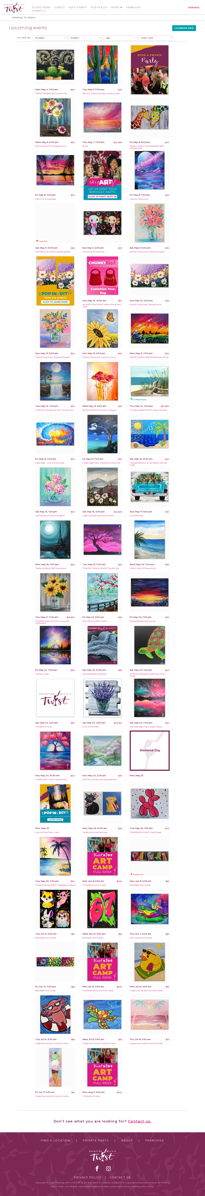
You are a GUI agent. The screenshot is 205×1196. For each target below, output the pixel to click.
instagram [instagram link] (108, 1168)
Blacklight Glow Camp (45, 990)
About (127, 1140)
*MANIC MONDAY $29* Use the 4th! (51, 93)
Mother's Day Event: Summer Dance (99, 357)
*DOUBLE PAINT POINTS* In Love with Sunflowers (52, 622)
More (115, 7)
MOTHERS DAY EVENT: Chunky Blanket (53, 252)
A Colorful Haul (136, 516)
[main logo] (14, 3)
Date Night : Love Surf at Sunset (50, 463)
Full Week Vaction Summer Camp (98, 990)
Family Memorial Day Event (95, 832)
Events (60, 7)
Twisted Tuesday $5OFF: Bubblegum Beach (55, 885)
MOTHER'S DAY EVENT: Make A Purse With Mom (102, 305)
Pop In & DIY (99, 7)
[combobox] (50, 37)
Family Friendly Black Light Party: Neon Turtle (147, 675)
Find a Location (55, 1140)
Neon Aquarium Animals (141, 938)
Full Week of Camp (91, 1096)
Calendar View (184, 28)
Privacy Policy (87, 1177)
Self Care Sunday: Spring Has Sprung (99, 779)
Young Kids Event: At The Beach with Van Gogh (148, 464)
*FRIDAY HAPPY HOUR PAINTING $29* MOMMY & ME (147, 147)
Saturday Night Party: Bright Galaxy (146, 727)
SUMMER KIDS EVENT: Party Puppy (145, 832)
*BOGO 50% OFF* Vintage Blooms (50, 146)
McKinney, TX (38, 11)
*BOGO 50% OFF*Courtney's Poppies (99, 410)
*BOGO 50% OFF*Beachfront (143, 568)
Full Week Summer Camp (94, 885)
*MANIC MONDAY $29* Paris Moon (50, 568)
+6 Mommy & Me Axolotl (93, 252)
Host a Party (77, 7)
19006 (85, 146)
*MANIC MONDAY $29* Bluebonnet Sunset (149, 357)
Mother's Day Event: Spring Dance (145, 304)
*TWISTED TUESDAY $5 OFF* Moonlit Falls (54, 410)
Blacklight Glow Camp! (140, 885)
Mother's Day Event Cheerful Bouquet (147, 252)
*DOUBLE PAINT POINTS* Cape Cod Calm (148, 410)
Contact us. (139, 1121)
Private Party (96, 1140)
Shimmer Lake (42, 674)
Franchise (133, 7)
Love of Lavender (91, 727)
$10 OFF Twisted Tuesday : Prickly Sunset (101, 93)
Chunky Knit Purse (43, 727)
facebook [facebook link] (97, 1168)
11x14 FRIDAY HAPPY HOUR (95, 621)
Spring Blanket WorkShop (94, 674)
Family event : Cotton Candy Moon (51, 779)
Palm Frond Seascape (45, 199)
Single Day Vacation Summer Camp (146, 990)
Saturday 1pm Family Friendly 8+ (50, 516)
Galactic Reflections (139, 199)
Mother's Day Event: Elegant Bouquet (52, 357)
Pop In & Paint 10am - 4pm (47, 832)
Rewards (193, 7)
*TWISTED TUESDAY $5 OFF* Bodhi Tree (101, 568)
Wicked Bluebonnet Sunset (142, 621)
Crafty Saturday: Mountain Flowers (98, 516)
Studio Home (41, 7)
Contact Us (120, 1177)
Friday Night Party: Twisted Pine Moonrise (101, 463)
